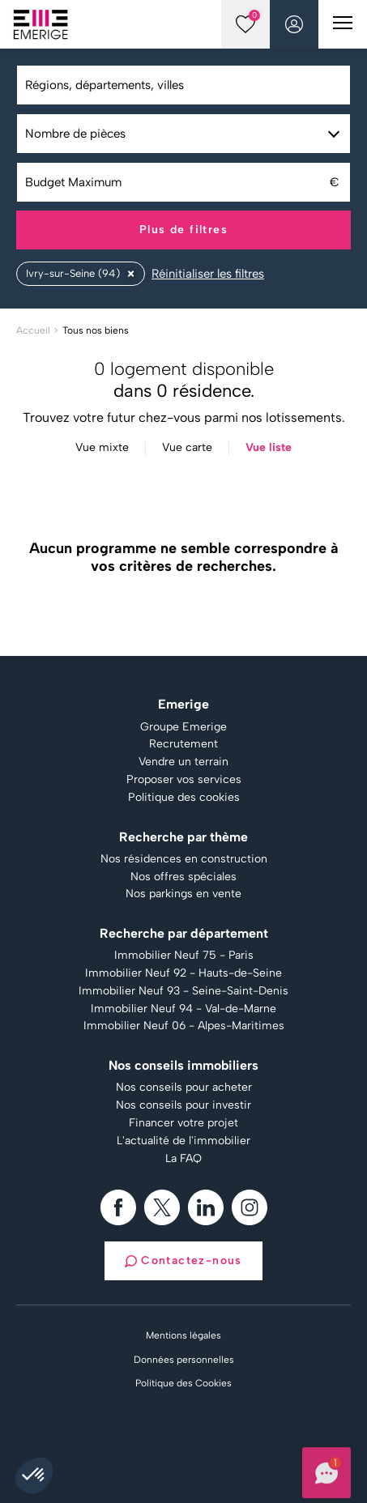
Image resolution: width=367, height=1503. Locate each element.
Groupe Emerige (183, 727)
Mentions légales (183, 1335)
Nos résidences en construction (183, 859)
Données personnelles (184, 1359)
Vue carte (187, 447)
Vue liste (268, 447)
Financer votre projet (183, 1123)
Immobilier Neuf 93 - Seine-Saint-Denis (183, 991)
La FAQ (183, 1158)
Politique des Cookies (183, 1383)
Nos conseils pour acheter (184, 1087)
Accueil (33, 330)
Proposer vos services (183, 779)
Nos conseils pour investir (183, 1105)
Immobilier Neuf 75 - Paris (184, 955)
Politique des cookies (184, 797)
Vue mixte (102, 447)
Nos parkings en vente (183, 894)
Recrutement (183, 744)
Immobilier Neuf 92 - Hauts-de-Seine (183, 973)
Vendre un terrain (183, 762)
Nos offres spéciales (183, 877)
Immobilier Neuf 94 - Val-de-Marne (183, 1009)
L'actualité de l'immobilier (183, 1141)
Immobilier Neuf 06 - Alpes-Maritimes (183, 1026)
